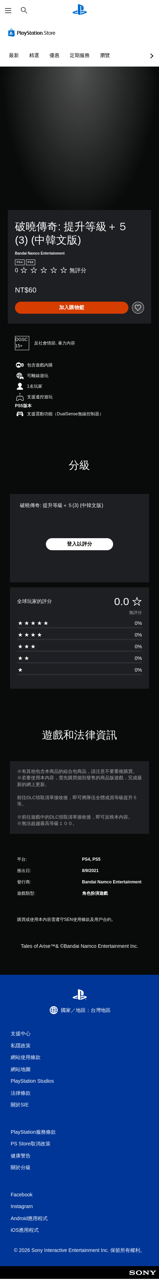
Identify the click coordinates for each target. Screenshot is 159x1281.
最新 (14, 55)
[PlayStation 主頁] (80, 10)
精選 (34, 55)
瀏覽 (105, 55)
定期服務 (80, 55)
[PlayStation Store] (33, 32)
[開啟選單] (8, 10)
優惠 (54, 55)
